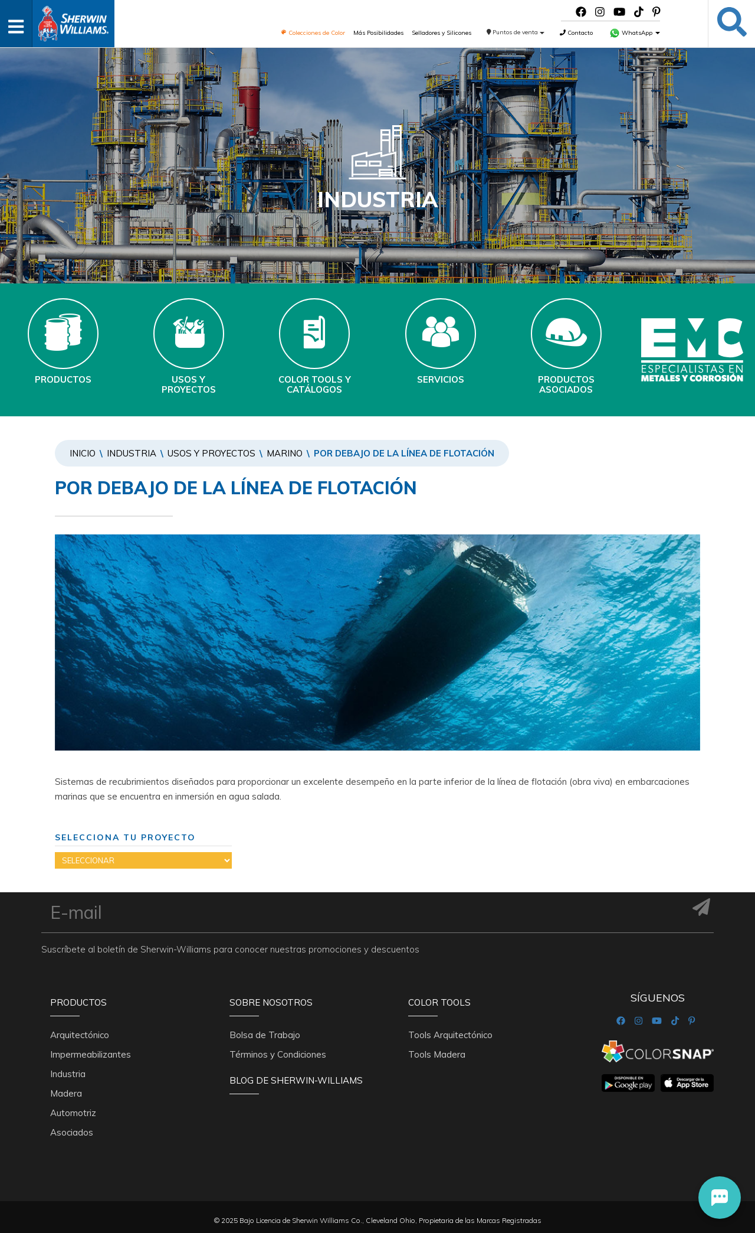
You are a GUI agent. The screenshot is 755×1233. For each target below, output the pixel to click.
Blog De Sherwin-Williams (296, 1080)
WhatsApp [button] (634, 33)
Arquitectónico (79, 1034)
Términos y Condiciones (277, 1054)
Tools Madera (436, 1054)
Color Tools (439, 1002)
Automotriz (73, 1112)
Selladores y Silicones (441, 33)
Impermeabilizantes (90, 1054)
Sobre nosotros (271, 1002)
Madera (66, 1093)
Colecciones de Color (313, 33)
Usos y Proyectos (211, 453)
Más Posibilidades (378, 33)
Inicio (83, 453)
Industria (131, 453)
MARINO (285, 453)
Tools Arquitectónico (450, 1034)
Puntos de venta (516, 32)
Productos (78, 1002)
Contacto (576, 33)
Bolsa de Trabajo (264, 1034)
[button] (719, 1197)
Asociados (71, 1132)
